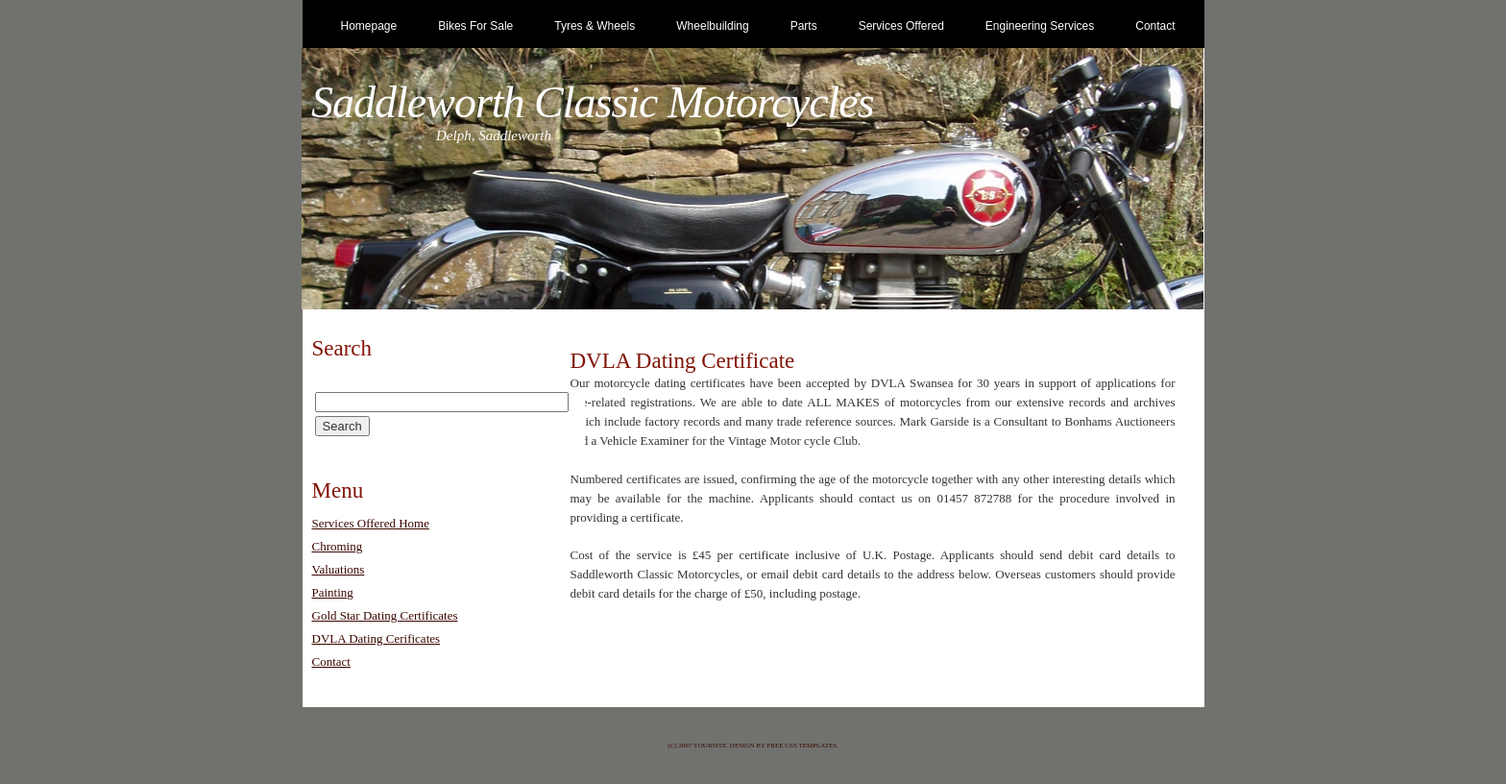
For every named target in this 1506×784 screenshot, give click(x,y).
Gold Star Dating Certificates (385, 615)
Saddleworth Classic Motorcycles (592, 102)
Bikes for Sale (475, 26)
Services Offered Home (371, 523)
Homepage (369, 26)
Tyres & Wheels (594, 26)
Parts (803, 26)
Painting (332, 592)
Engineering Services (1039, 26)
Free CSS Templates (801, 745)
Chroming (337, 546)
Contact (1155, 26)
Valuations (338, 569)
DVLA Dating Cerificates (376, 638)
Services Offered (901, 26)
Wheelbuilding (712, 26)
